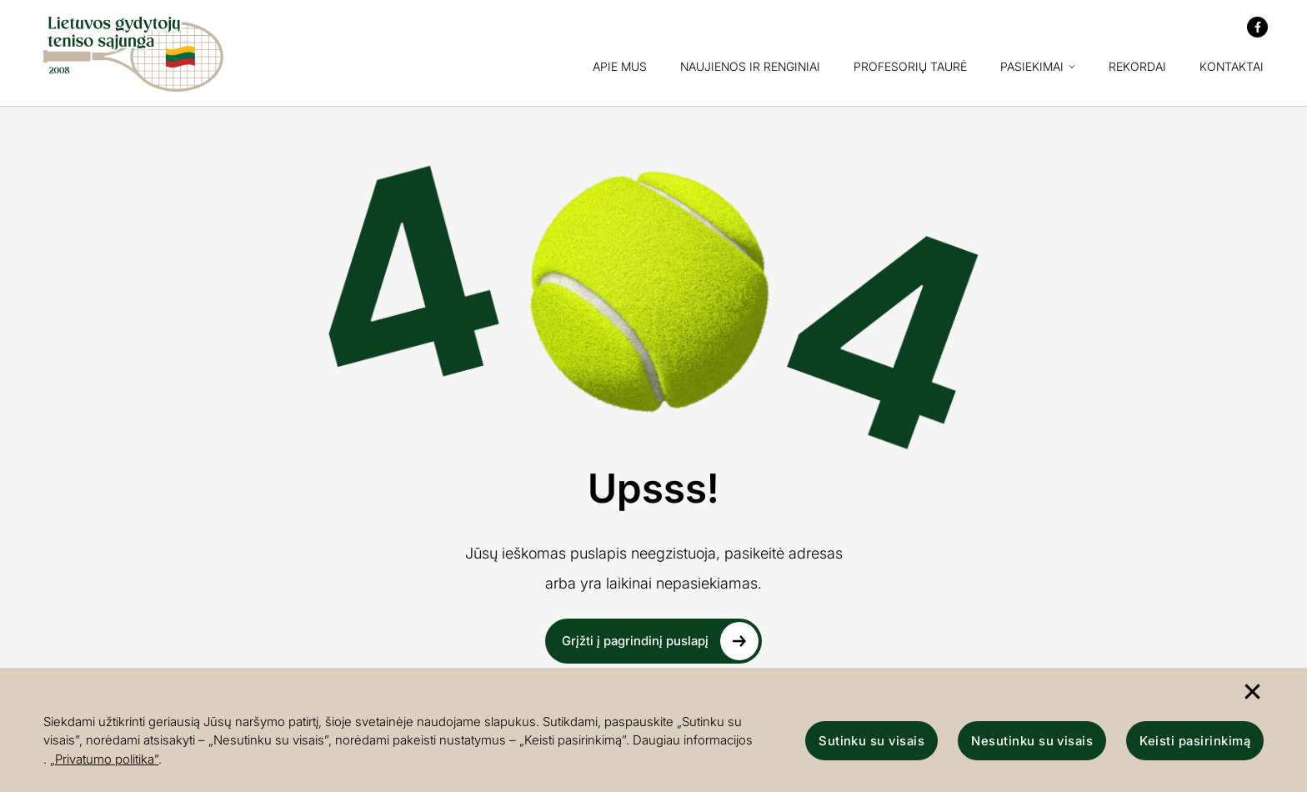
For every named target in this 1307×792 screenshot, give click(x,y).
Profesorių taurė (910, 67)
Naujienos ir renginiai (750, 67)
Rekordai (1137, 67)
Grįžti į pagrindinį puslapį (660, 641)
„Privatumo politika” (104, 759)
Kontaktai (1231, 67)
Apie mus (620, 67)
